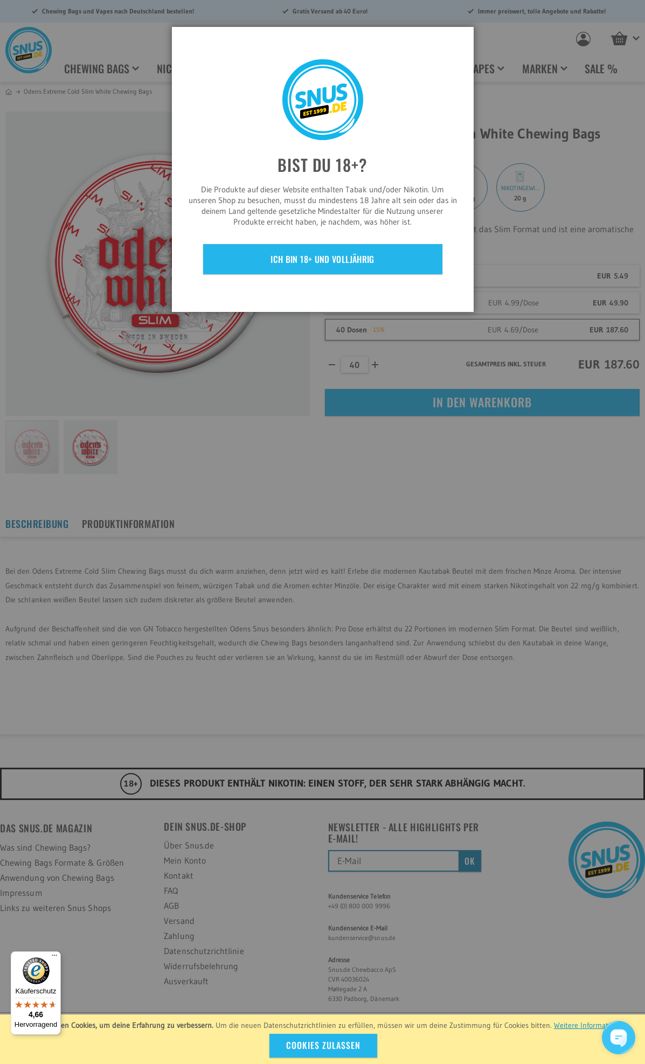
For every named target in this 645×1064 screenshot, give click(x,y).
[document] (324, 1039)
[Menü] (54, 957)
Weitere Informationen (590, 1025)
